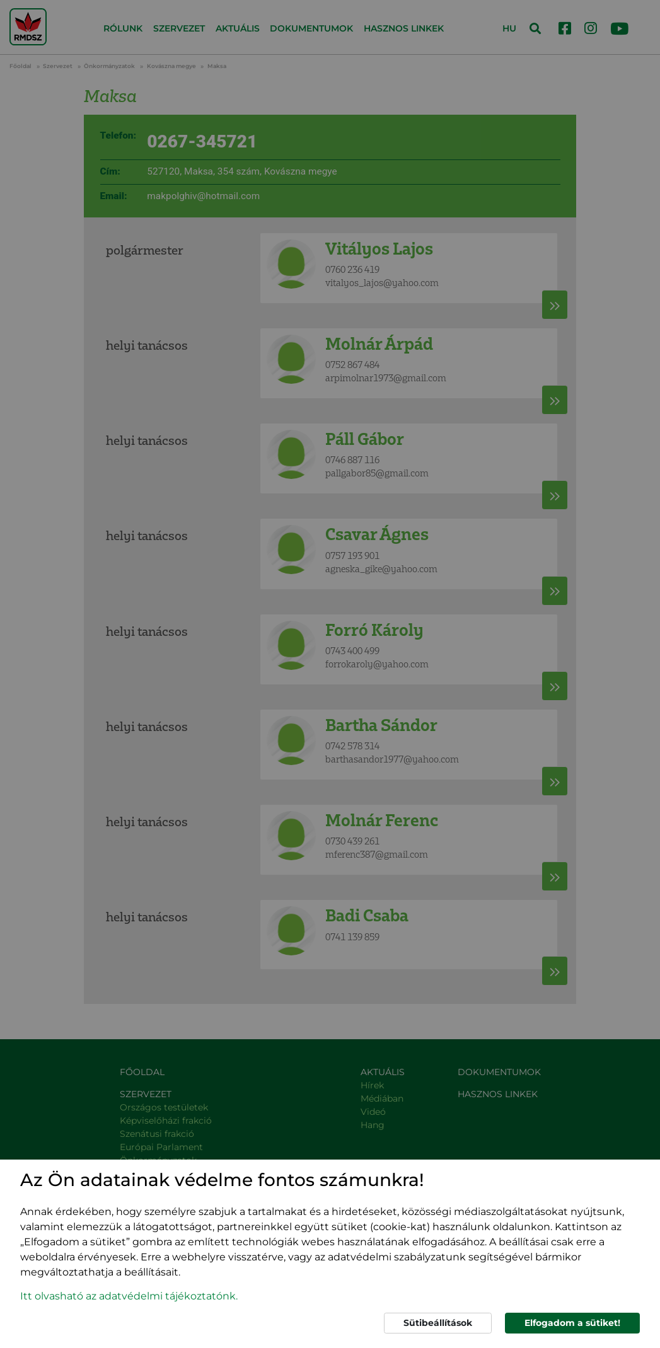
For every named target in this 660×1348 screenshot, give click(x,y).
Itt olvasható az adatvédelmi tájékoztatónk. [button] (129, 1296)
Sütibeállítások (437, 1322)
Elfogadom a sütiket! (572, 1322)
